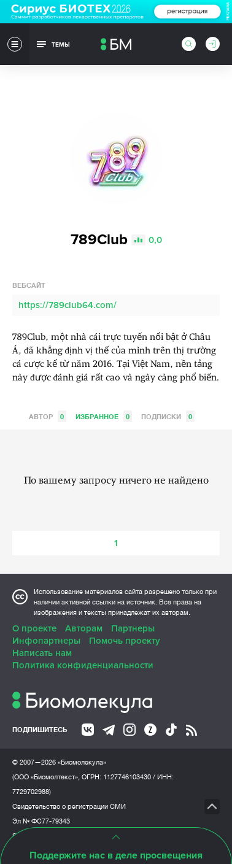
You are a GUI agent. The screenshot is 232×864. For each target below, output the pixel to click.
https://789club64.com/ (67, 304)
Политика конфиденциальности (82, 665)
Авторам (83, 628)
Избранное (103, 416)
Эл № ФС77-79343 (41, 821)
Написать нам (42, 652)
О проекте (34, 628)
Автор (47, 416)
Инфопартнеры (46, 640)
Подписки (168, 416)
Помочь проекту (124, 640)
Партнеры (133, 628)
